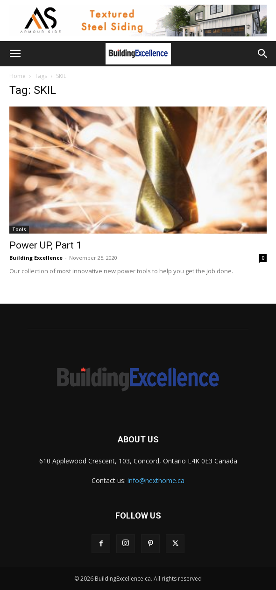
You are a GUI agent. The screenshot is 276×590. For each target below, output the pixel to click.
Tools (19, 229)
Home (17, 76)
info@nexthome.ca (155, 480)
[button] (15, 53)
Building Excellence (36, 257)
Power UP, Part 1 (45, 245)
